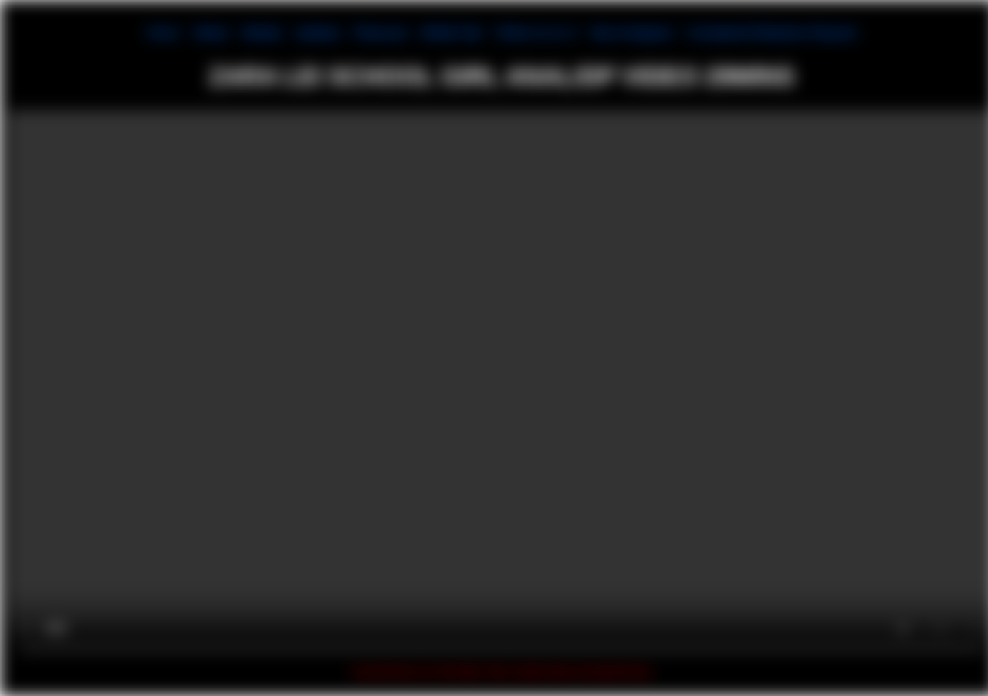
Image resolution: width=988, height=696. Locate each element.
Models (262, 32)
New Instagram (632, 32)
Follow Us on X (536, 32)
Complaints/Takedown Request (772, 32)
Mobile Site (451, 32)
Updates (318, 32)
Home (163, 32)
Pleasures (381, 32)
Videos (211, 32)
